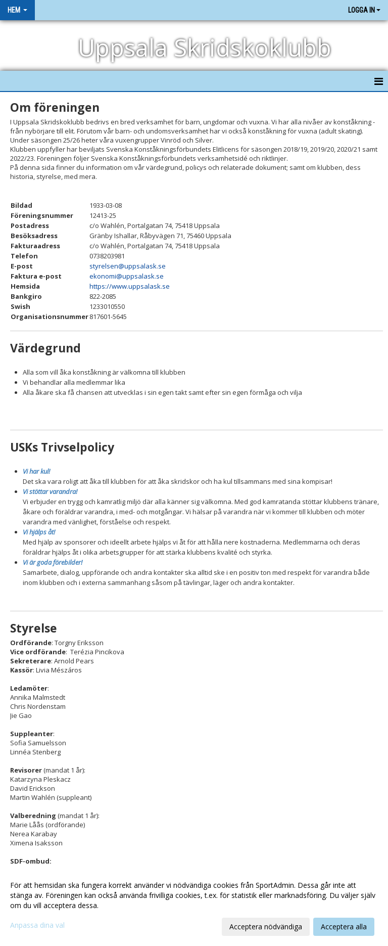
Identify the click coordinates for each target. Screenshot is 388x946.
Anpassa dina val (37, 925)
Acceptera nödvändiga (265, 926)
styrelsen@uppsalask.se (127, 266)
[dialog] (194, 905)
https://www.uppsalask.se (129, 286)
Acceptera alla (344, 926)
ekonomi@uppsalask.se (126, 276)
